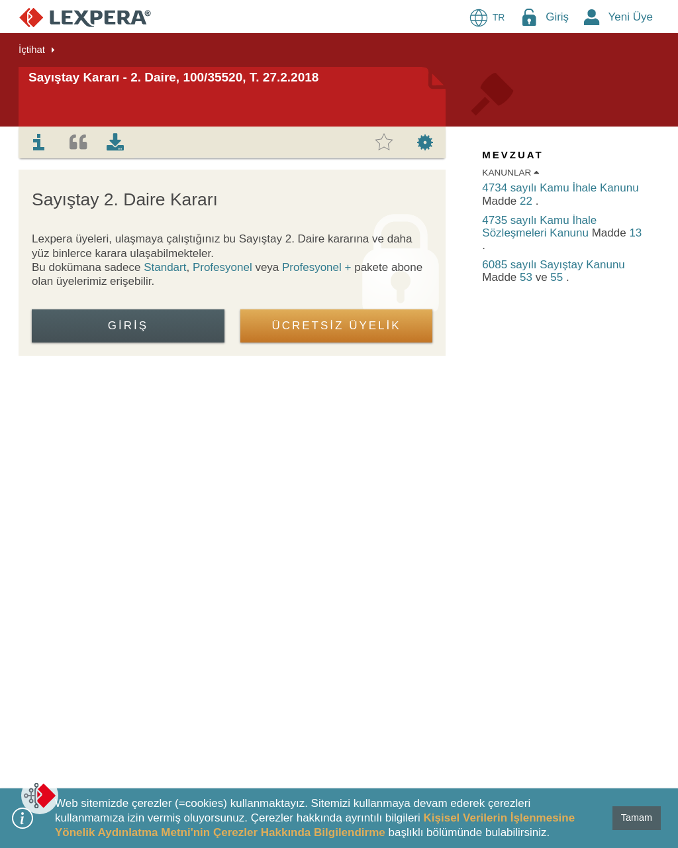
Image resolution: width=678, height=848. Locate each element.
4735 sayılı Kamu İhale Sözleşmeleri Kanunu (539, 226)
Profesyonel (222, 267)
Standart (165, 267)
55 (558, 277)
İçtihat (32, 49)
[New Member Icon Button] (592, 17)
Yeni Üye (630, 17)
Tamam (636, 817)
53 (528, 277)
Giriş (557, 17)
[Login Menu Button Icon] (529, 17)
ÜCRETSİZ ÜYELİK (336, 325)
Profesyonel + (318, 267)
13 (635, 233)
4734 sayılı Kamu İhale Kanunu (560, 188)
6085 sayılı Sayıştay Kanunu (553, 264)
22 (528, 201)
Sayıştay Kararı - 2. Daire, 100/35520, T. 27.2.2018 (173, 77)
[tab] (39, 142)
